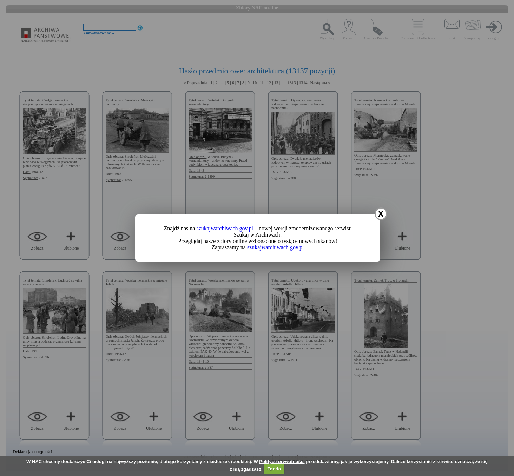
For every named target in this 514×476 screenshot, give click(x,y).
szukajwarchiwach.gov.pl (224, 228)
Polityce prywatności (281, 461)
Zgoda (274, 468)
